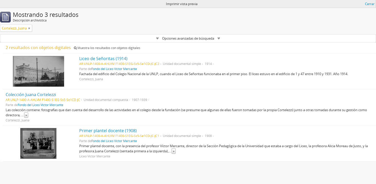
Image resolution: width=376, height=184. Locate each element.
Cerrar (369, 4)
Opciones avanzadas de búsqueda (188, 38)
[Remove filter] (29, 28)
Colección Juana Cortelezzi (31, 94)
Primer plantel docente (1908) (108, 130)
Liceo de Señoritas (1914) (103, 58)
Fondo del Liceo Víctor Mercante (114, 69)
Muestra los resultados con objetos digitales (107, 48)
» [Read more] (26, 115)
